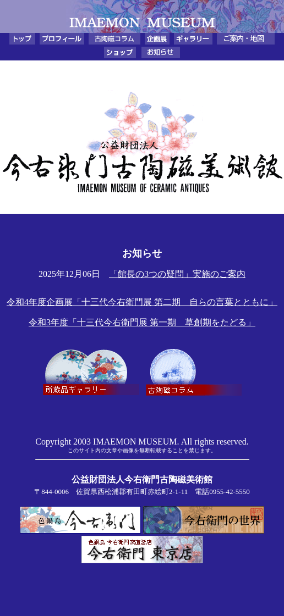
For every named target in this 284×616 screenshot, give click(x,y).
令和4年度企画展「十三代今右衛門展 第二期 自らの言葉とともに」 (142, 302)
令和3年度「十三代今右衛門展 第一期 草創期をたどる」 (142, 322)
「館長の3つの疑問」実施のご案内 (177, 274)
